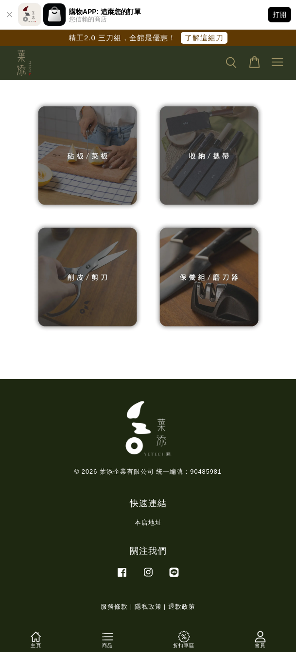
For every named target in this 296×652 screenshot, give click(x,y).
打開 (279, 14)
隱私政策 (148, 606)
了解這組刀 (204, 38)
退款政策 (181, 606)
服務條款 (114, 606)
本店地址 (148, 522)
